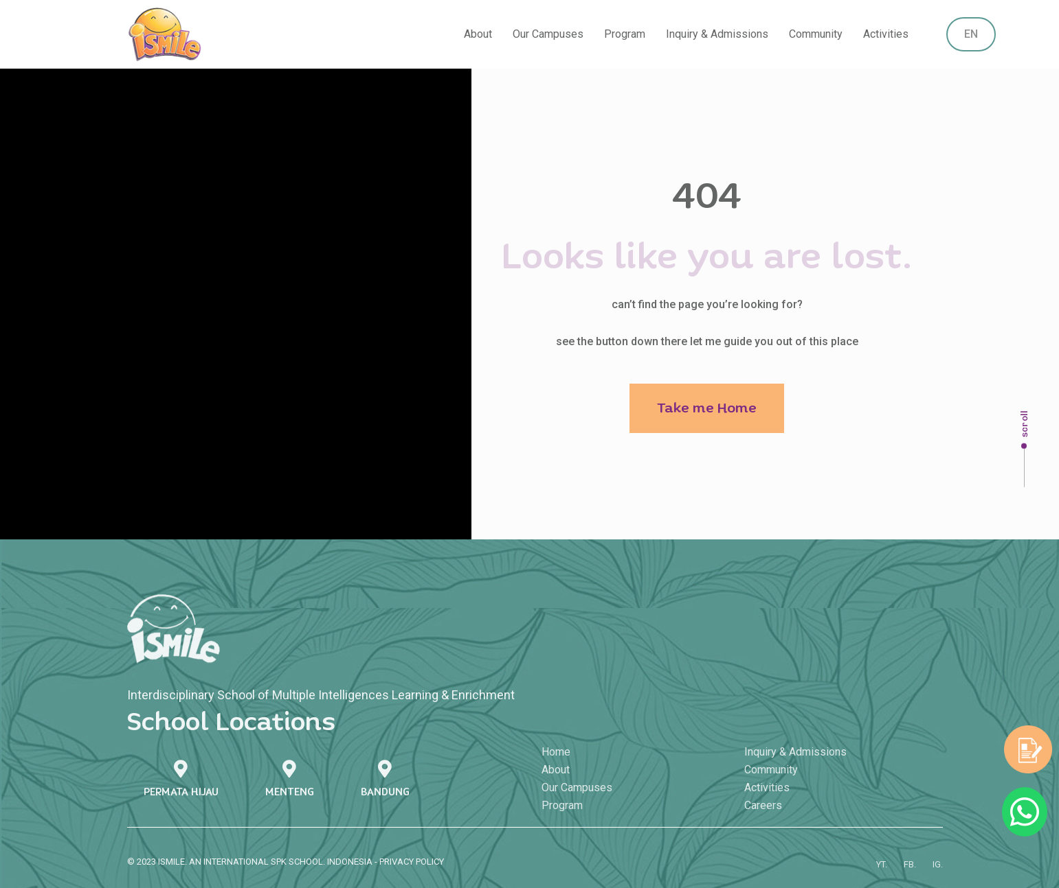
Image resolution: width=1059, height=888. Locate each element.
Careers (763, 813)
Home (556, 760)
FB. (910, 872)
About (478, 33)
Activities (885, 33)
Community (816, 33)
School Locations (231, 728)
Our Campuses (548, 33)
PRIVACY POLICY (411, 866)
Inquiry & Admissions (717, 33)
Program (624, 33)
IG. (938, 872)
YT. (881, 872)
